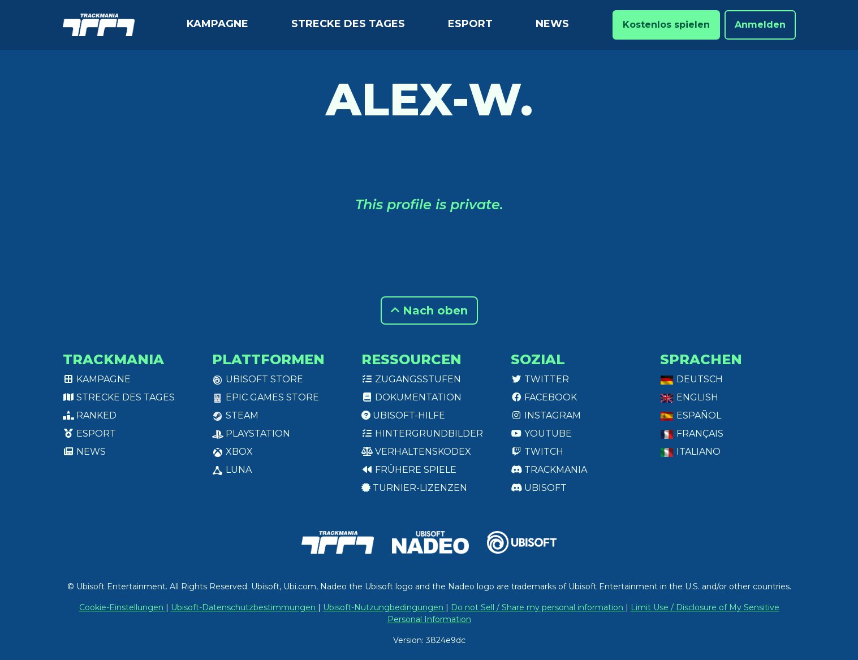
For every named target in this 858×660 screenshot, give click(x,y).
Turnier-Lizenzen (414, 487)
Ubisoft (539, 487)
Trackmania (549, 469)
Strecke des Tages (348, 24)
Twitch (537, 451)
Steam (235, 415)
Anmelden (760, 24)
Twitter (540, 379)
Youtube (541, 433)
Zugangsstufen (411, 379)
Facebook (544, 397)
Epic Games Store (265, 397)
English (689, 397)
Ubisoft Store (257, 379)
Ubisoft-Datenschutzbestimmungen (244, 607)
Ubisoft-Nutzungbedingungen (384, 607)
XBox (232, 451)
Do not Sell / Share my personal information (538, 607)
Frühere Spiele (408, 469)
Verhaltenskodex (416, 451)
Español (690, 415)
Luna (232, 469)
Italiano (690, 451)
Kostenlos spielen (666, 24)
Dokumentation (411, 397)
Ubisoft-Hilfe (403, 415)
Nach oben (429, 310)
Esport (470, 24)
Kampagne (217, 24)
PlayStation (251, 433)
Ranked (90, 415)
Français (691, 433)
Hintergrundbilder (422, 433)
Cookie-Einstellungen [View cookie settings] (122, 607)
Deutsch (691, 379)
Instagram (546, 415)
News (552, 24)
